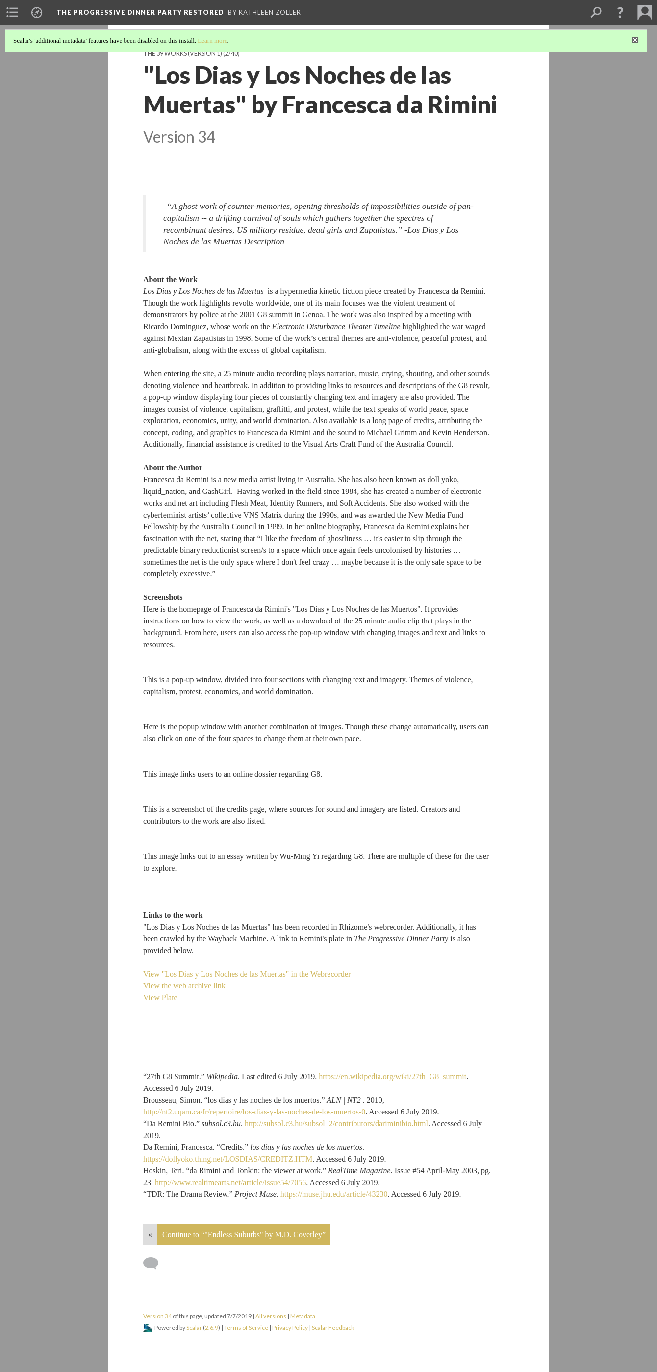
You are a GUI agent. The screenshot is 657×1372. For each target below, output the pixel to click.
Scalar (194, 1327)
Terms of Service (246, 1327)
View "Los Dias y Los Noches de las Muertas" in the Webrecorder (247, 974)
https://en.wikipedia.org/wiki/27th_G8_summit (392, 1076)
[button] (620, 12)
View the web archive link (184, 986)
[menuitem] (12, 12)
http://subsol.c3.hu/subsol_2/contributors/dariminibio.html (336, 1123)
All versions (270, 1316)
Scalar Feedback (333, 1327)
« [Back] (150, 1234)
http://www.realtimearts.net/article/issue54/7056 (230, 1182)
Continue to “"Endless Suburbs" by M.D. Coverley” (244, 1234)
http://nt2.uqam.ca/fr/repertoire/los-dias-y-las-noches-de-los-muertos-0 (254, 1112)
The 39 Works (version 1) (182, 53)
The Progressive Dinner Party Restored (140, 12)
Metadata (302, 1316)
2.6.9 (211, 1327)
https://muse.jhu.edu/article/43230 (334, 1194)
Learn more (212, 40)
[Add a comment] (155, 1263)
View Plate (160, 997)
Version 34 (157, 1316)
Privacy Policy (290, 1327)
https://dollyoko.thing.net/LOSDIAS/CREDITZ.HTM (227, 1159)
